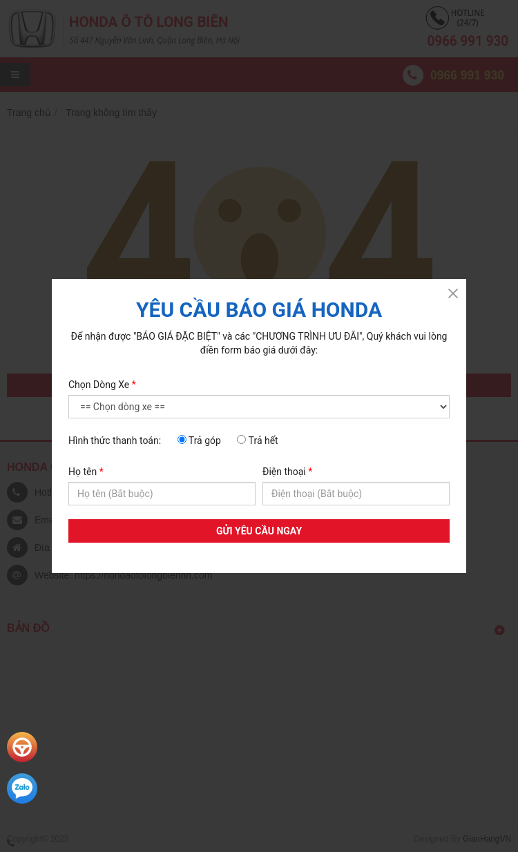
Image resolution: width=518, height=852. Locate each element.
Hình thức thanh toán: (114, 440)
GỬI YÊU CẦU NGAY (259, 530)
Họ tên (86, 471)
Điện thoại (287, 471)
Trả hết (257, 440)
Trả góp (199, 440)
